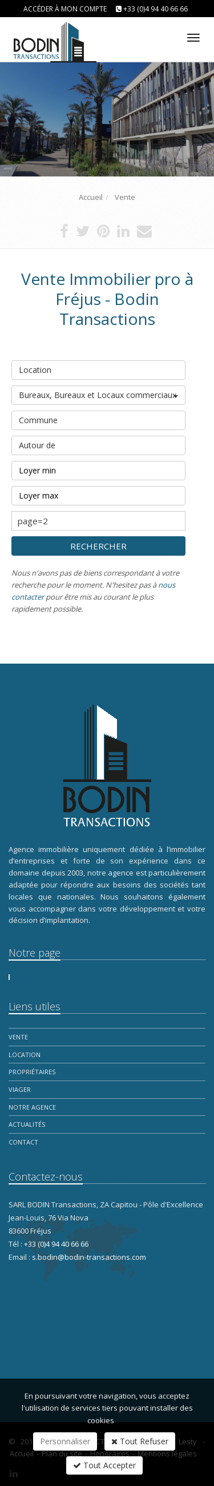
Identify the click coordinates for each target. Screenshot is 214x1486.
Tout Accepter (104, 1465)
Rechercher (98, 546)
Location (98, 367)
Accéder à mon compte (65, 9)
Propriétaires (32, 1071)
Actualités (27, 1124)
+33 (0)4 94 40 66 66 (155, 9)
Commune (98, 418)
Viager (20, 1089)
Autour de (98, 443)
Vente (18, 1037)
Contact (23, 1142)
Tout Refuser (139, 1441)
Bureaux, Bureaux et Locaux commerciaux (98, 394)
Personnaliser (65, 1441)
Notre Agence (32, 1107)
